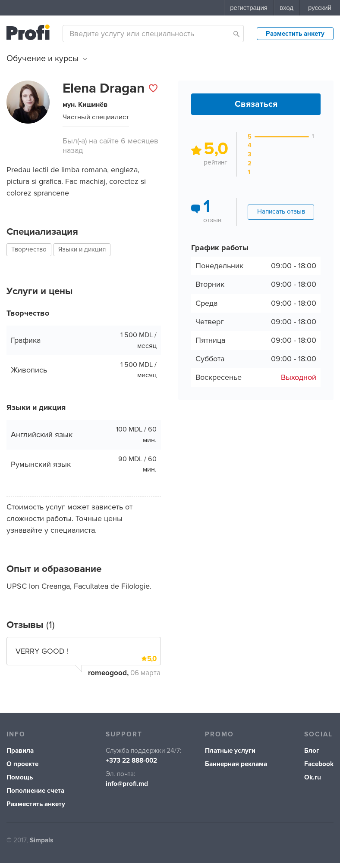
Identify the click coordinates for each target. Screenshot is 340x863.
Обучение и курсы (46, 58)
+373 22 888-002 (131, 761)
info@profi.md (127, 784)
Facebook (319, 764)
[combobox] (153, 33)
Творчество (29, 249)
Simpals (41, 840)
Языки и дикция (82, 249)
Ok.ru (312, 777)
